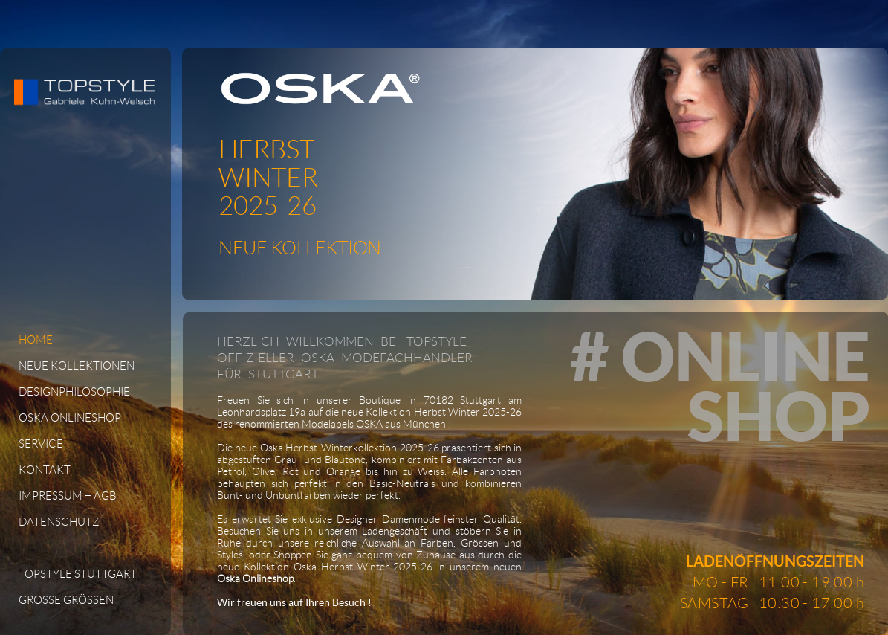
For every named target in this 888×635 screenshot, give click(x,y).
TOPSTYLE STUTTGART (78, 574)
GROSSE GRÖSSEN (66, 600)
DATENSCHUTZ (59, 522)
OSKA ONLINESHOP (70, 418)
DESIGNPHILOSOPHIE (74, 392)
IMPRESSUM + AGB (68, 496)
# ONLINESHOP (720, 386)
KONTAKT (45, 470)
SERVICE (41, 444)
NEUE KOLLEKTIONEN (77, 366)
